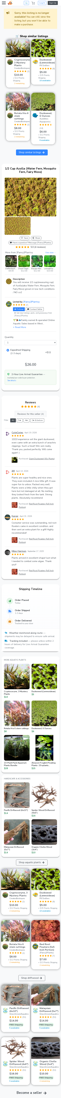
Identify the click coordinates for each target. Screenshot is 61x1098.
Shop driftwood (31, 978)
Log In (42, 3)
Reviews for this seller (30, 414)
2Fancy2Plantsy (31, 301)
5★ (19, 420)
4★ (26, 420)
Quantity (9, 337)
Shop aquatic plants (32, 862)
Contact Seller (34, 309)
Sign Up (52, 3)
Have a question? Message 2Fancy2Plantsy (30, 242)
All (13, 420)
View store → (50, 252)
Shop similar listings (32, 152)
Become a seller (29, 1092)
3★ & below (37, 420)
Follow (18, 309)
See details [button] (11, 380)
